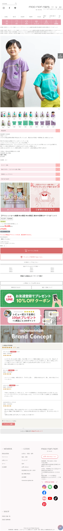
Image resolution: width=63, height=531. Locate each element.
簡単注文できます (15, 287)
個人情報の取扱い (26, 473)
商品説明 (3, 130)
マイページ (5, 457)
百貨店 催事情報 (6, 519)
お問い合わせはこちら (49, 456)
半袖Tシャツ (19, 30)
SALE (39, 17)
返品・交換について (47, 287)
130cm (52, 269)
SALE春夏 (14, 31)
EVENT (6, 31)
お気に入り (5, 460)
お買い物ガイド (52, 16)
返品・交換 (24, 457)
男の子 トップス (11, 30)
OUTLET (11, 33)
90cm (31, 268)
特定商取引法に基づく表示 (28, 470)
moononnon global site (27, 480)
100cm (52, 268)
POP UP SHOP (5, 179)
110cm (10, 269)
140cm (10, 271)
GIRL (6, 17)
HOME (1, 27)
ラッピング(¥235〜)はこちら (32, 257)
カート (3, 463)
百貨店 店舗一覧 (6, 516)
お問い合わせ (25, 467)
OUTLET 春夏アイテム (19, 33)
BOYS (5, 27)
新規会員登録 (5, 453)
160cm (52, 271)
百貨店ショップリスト (7, 174)
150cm (31, 271)
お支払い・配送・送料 (27, 453)
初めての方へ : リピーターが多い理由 (11, 169)
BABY (22, 17)
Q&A (59, 16)
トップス (10, 27)
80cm (10, 268)
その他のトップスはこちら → (31, 262)
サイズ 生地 (4, 165)
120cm (31, 269)
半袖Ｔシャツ (16, 27)
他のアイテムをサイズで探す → (31, 266)
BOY (14, 17)
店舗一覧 (45, 16)
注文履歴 (4, 467)
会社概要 (24, 477)
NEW (31, 17)
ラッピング (24, 460)
